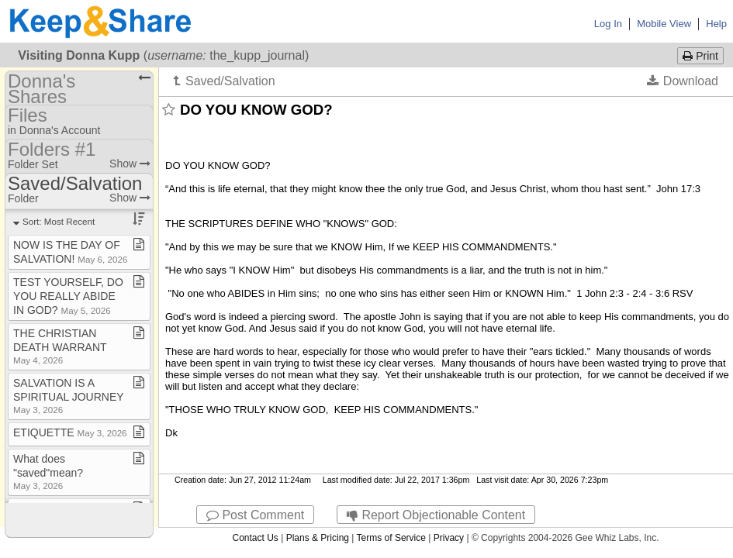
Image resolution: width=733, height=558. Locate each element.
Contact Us (255, 537)
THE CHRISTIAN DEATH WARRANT (59, 346)
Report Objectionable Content (436, 515)
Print (700, 56)
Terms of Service (391, 537)
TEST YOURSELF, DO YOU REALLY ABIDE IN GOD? (68, 296)
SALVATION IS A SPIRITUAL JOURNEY (68, 396)
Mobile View (664, 23)
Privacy (449, 537)
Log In (608, 23)
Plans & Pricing (317, 537)
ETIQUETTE (70, 432)
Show (129, 163)
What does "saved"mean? (48, 472)
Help (716, 23)
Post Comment (255, 515)
